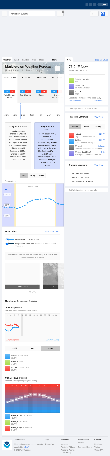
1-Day (23, 175)
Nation (75, 127)
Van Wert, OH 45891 (80, 173)
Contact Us (99, 450)
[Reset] (47, 14)
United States (12, 70)
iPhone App (49, 444)
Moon (41, 60)
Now (69, 60)
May (32, 348)
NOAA (26, 447)
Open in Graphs (52, 231)
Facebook (98, 444)
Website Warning (68, 450)
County (98, 127)
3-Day (32, 175)
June (50, 348)
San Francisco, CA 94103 (82, 181)
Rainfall (25, 60)
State (86, 127)
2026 (14, 348)
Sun (34, 60)
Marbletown (43, 70)
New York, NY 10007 (80, 177)
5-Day (41, 175)
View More (98, 101)
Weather (7, 60)
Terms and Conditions (85, 447)
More (54, 60)
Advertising (65, 453)
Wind (16, 60)
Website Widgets (68, 447)
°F (93, 13)
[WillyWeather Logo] (15, 5)
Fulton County (33, 70)
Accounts (65, 444)
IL (22, 70)
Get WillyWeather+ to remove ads (83, 109)
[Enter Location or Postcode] (32, 13)
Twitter (97, 447)
